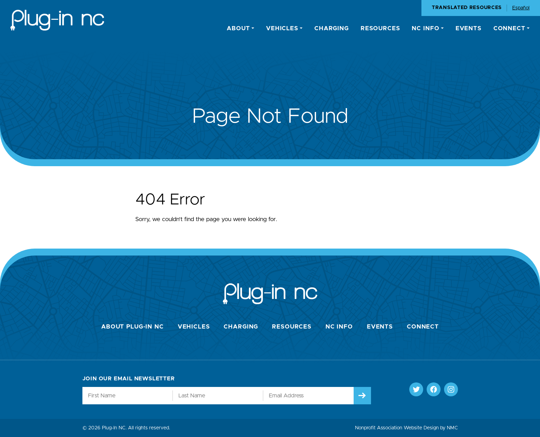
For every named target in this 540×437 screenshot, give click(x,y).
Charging (241, 327)
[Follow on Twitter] (416, 389)
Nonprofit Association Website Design (397, 428)
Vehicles (194, 327)
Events (380, 327)
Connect (423, 327)
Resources (292, 327)
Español (521, 8)
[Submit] (362, 395)
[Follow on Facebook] (434, 389)
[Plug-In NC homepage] (57, 20)
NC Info (339, 327)
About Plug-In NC (132, 327)
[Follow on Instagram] (451, 389)
